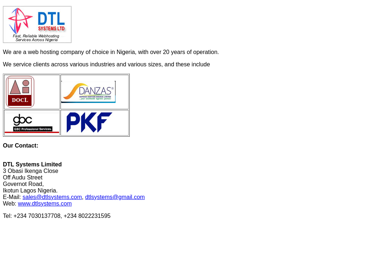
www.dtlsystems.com (45, 203)
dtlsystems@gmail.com (115, 197)
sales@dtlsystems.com (52, 197)
